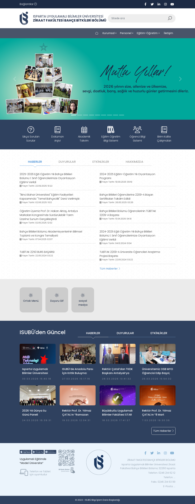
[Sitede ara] (137, 18)
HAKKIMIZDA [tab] (134, 162)
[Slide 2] (85, 115)
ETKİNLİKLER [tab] (100, 162)
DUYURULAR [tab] (67, 162)
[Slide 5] (103, 115)
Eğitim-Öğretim (147, 33)
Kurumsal (108, 33)
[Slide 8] (121, 115)
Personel (125, 33)
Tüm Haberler (110, 269)
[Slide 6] (109, 115)
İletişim (168, 33)
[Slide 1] (79, 115)
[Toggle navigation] (28, 4)
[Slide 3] (91, 115)
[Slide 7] (115, 115)
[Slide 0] (73, 115)
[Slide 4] (97, 115)
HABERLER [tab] (35, 162)
